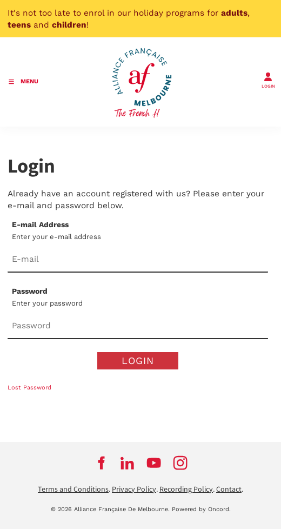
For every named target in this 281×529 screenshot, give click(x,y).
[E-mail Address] (138, 260)
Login (138, 360)
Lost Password (29, 387)
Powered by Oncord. (201, 509)
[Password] (138, 326)
